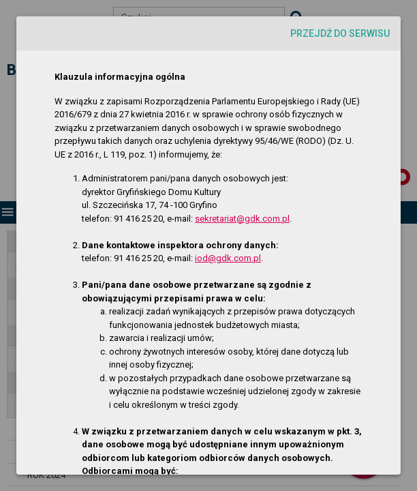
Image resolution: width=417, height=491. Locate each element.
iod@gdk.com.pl (228, 258)
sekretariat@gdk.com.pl (242, 218)
